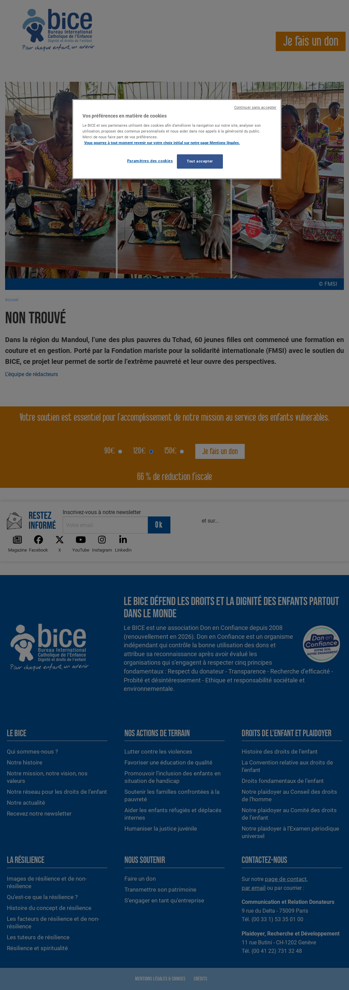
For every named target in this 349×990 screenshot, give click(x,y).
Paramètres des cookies (150, 160)
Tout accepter (200, 161)
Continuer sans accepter (255, 107)
